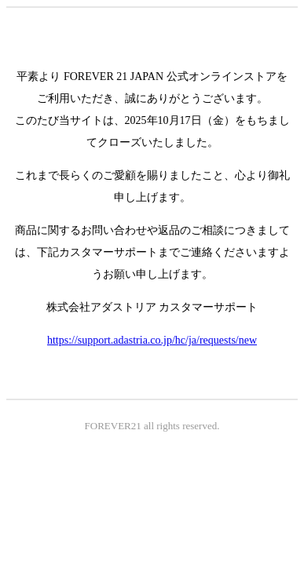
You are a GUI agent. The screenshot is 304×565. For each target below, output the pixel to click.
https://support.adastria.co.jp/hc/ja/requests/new (152, 340)
